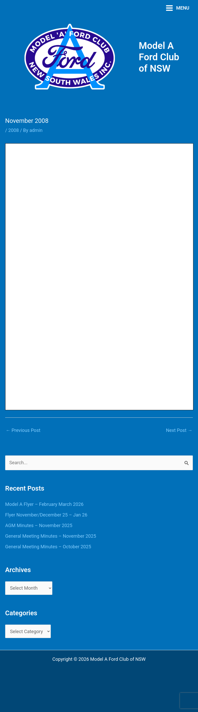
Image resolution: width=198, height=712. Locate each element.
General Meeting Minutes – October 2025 (48, 546)
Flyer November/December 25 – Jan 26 (46, 515)
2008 (13, 130)
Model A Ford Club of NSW (159, 57)
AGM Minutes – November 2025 (38, 525)
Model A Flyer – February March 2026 (44, 504)
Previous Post (23, 430)
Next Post (179, 430)
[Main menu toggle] (177, 8)
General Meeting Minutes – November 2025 (50, 536)
